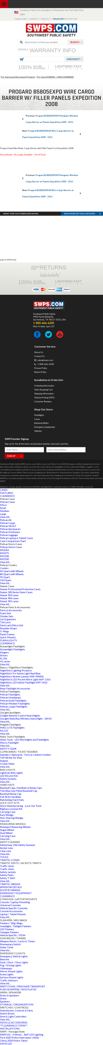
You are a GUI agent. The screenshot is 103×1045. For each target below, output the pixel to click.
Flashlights (39, 415)
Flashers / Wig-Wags (11, 923)
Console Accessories (11, 911)
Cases (37, 419)
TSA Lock (5, 622)
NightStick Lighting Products (16, 670)
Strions (4, 655)
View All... (5, 516)
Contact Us (34, 19)
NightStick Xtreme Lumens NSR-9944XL (22, 676)
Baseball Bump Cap (10, 793)
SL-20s (3, 658)
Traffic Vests (7, 865)
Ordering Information (44, 385)
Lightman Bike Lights (11, 772)
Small (3, 507)
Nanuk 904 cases (9, 598)
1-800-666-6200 (45, 364)
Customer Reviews (43, 401)
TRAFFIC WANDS (10, 884)
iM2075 (4, 552)
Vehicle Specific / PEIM (12, 935)
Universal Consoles (10, 905)
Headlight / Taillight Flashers (15, 926)
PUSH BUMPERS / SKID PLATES (18, 989)
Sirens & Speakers (9, 995)
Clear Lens (5, 850)
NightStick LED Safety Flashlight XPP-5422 (23, 682)
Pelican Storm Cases (11, 546)
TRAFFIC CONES (10, 859)
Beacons (4, 959)
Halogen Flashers (9, 932)
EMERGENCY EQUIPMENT (16, 893)
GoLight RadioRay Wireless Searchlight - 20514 (26, 718)
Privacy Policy (40, 368)
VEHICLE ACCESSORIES (13, 1022)
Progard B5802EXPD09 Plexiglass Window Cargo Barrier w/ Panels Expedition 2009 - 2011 (52, 119)
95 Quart (5, 577)
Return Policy (40, 372)
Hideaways (6, 968)
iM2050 (4, 549)
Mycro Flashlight (9, 742)
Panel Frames (7, 634)
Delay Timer (6, 947)
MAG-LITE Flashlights (12, 727)
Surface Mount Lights (11, 977)
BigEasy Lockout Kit (11, 808)
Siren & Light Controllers (13, 1016)
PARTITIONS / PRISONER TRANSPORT (22, 986)
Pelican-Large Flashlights (13, 706)
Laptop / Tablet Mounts (13, 914)
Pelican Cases (7, 501)
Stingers (4, 652)
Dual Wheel (6, 832)
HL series (5, 661)
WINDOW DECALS (11, 887)
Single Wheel (7, 829)
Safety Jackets (8, 871)
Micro (3, 504)
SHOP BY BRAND (10, 890)
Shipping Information (44, 393)
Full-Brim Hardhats (10, 796)
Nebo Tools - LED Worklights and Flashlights (24, 739)
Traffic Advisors (9, 980)
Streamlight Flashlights (12, 649)
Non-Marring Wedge (11, 817)
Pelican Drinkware (10, 531)
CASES (3, 489)
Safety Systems (8, 778)
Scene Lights (6, 974)
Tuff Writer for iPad (11, 757)
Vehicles (38, 431)
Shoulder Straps (8, 628)
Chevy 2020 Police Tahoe (13, 1040)
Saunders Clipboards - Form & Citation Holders (25, 754)
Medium (4, 510)
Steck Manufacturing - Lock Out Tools (21, 805)
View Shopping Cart (43, 389)
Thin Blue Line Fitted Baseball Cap (18, 790)
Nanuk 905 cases (9, 601)
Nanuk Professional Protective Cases (20, 589)
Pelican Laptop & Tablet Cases (16, 537)
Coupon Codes (20, 19)
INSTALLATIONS (10, 1028)
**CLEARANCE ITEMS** (13, 1025)
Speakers (5, 1001)
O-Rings (4, 631)
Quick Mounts (8, 637)
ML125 (4, 730)
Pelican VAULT (8, 525)
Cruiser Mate (7, 763)
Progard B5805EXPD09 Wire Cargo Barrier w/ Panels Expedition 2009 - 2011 (48, 134)
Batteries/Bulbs (41, 423)
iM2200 (4, 559)
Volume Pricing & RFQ (44, 397)
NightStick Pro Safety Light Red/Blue (20, 673)
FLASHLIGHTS (8, 640)
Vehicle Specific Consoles (14, 908)
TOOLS (4, 856)
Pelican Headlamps (10, 697)
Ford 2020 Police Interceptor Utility (19, 1037)
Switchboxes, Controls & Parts (16, 1010)
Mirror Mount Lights (11, 971)
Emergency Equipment (44, 427)
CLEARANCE (7, 495)
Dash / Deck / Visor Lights (14, 962)
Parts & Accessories (11, 610)
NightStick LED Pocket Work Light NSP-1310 (25, 679)
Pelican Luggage (9, 534)
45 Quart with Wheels (12, 571)
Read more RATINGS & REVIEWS (79, 213)
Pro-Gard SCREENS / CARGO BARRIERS (55, 77)
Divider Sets (6, 616)
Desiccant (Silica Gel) (11, 625)
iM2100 (4, 556)
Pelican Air (6, 519)
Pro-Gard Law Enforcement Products (18, 77)
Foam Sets (5, 613)
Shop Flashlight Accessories (15, 688)
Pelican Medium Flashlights (15, 703)
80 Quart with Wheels (12, 574)
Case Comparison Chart (13, 540)
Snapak (4, 760)
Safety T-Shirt (7, 877)
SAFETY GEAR (8, 748)
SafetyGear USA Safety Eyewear (17, 844)
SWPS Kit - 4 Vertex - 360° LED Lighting (21, 1034)
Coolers (4, 568)
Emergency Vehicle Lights (14, 956)
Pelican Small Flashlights (13, 700)
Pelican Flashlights (10, 694)
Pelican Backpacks (10, 528)
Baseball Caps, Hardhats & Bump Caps (21, 787)
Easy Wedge (6, 814)
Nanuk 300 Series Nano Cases (16, 592)
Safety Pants (7, 874)
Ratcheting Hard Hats (12, 799)
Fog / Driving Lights (10, 965)
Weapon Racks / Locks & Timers (17, 941)
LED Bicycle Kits (9, 775)
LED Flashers (7, 929)
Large (3, 513)
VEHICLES (6, 1043)
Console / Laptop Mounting (15, 902)
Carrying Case (7, 811)
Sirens (3, 998)
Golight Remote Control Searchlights (20, 715)
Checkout (73, 59)
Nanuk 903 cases (9, 595)
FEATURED (6, 492)
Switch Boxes (7, 1013)
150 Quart (5, 580)
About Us (45, 19)
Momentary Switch (10, 944)
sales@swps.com (45, 360)
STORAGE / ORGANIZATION (16, 1004)
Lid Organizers (8, 619)
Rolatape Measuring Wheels (15, 826)
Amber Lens (6, 847)
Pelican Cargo (7, 522)
